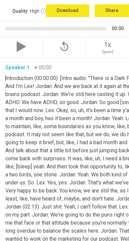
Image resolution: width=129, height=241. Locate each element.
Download (68, 10)
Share (111, 10)
